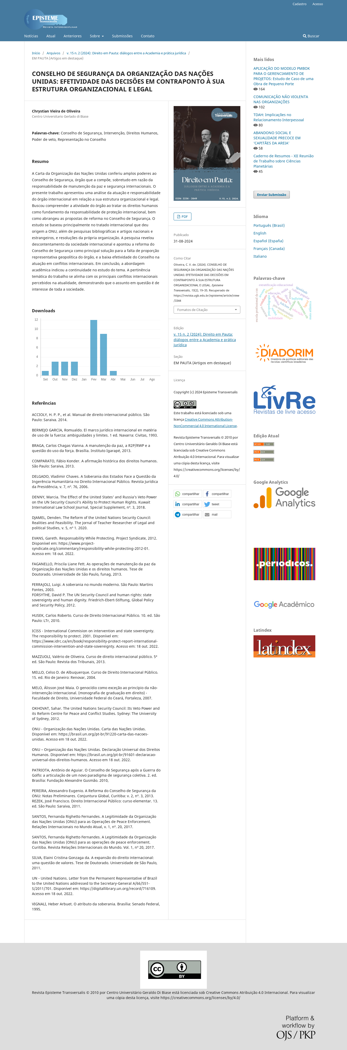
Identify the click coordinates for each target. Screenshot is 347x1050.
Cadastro (300, 4)
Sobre (95, 35)
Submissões (122, 35)
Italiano (260, 256)
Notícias (31, 35)
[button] (188, 494)
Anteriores (73, 35)
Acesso (317, 4)
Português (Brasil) (269, 225)
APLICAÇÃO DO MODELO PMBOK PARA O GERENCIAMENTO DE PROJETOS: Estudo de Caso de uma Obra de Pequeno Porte (283, 76)
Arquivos (53, 53)
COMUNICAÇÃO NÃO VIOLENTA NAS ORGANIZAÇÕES (280, 99)
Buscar (311, 35)
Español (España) (268, 240)
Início (36, 53)
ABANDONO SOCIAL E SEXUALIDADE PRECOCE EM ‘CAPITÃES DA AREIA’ (277, 137)
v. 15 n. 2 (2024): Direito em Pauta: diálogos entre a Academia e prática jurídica (126, 53)
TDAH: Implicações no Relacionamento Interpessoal (278, 117)
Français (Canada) (269, 248)
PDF (184, 216)
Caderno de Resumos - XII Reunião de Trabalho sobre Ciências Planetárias (283, 161)
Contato (147, 35)
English (259, 233)
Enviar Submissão (271, 194)
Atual (50, 35)
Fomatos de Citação (192, 309)
